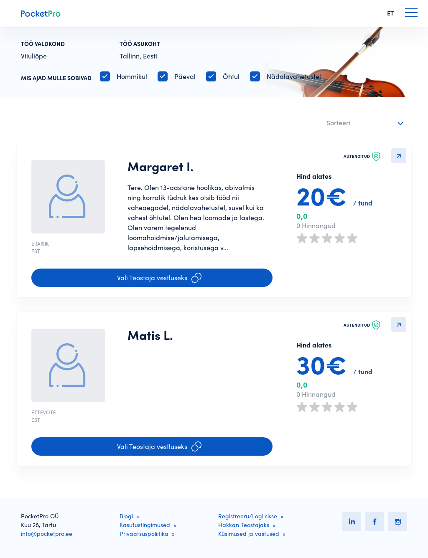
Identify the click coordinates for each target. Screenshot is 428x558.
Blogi (126, 516)
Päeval (185, 76)
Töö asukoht (140, 44)
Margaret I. (160, 167)
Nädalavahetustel (294, 76)
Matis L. (150, 335)
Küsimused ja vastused (248, 534)
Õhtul (231, 76)
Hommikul (132, 76)
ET (390, 13)
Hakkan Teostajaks (243, 525)
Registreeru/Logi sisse (247, 516)
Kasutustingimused (145, 525)
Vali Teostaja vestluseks (159, 278)
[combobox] (366, 123)
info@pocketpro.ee (46, 534)
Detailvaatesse (398, 155)
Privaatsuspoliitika (144, 534)
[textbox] (360, 121)
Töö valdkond (43, 44)
